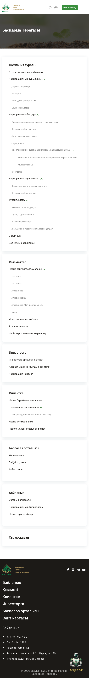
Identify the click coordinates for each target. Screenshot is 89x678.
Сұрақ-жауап (19, 537)
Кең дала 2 (16, 283)
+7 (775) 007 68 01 (18, 636)
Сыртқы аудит (18, 143)
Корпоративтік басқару (22, 114)
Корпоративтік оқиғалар (23, 193)
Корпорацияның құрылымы (25, 78)
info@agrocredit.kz (18, 647)
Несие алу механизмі (21, 421)
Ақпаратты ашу (25, 165)
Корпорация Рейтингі (21, 373)
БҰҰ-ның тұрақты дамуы (23, 207)
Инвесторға (17, 353)
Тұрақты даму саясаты (22, 214)
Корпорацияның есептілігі (24, 178)
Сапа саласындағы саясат (24, 136)
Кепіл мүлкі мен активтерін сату (27, 333)
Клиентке (16, 393)
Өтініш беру (69, 7)
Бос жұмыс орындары (22, 242)
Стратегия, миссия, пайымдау (26, 72)
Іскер (14, 312)
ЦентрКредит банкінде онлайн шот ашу (31, 414)
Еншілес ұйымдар (20, 108)
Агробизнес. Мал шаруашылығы (27, 305)
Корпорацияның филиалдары (26, 507)
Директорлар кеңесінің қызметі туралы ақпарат (35, 122)
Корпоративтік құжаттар (23, 129)
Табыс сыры (16, 469)
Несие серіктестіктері (21, 514)
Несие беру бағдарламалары (25, 269)
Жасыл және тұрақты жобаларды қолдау (32, 229)
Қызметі (10, 589)
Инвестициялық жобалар (23, 319)
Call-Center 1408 (16, 642)
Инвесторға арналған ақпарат (26, 359)
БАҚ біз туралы (18, 462)
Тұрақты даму (17, 199)
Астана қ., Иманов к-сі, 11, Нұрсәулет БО (31, 653)
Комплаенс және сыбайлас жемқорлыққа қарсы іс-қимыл (41, 150)
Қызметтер (17, 262)
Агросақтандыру (18, 326)
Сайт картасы (15, 618)
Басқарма (16, 93)
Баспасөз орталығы (24, 448)
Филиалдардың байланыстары (25, 658)
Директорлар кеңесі (21, 86)
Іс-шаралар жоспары (21, 221)
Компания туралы (22, 65)
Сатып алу (15, 235)
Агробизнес (17, 291)
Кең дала (16, 276)
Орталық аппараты (20, 499)
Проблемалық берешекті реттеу (27, 428)
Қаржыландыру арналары (24, 407)
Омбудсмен (17, 172)
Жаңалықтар (16, 455)
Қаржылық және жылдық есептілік (29, 186)
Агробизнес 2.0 (18, 298)
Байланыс (16, 493)
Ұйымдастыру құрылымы (24, 100)
